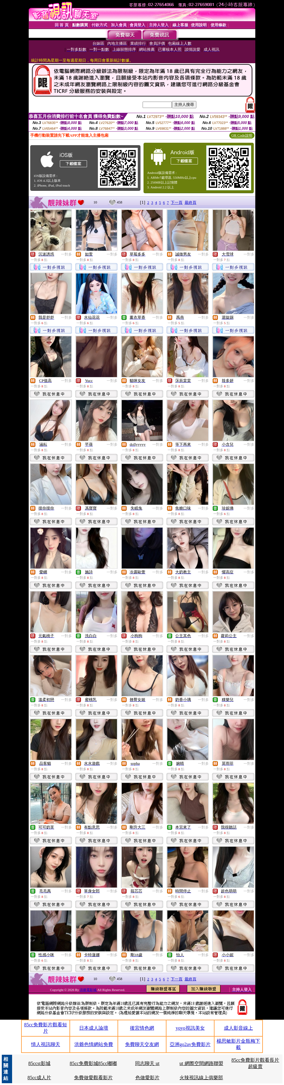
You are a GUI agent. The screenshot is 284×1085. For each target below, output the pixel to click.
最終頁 (190, 202)
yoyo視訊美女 (190, 1028)
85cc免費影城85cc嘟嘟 (93, 1063)
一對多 (66, 254)
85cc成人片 (39, 1077)
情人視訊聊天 (45, 1044)
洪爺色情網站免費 (93, 1044)
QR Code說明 (241, 135)
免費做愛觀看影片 (93, 1077)
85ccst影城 (39, 1063)
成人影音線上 (238, 1028)
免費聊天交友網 (142, 1044)
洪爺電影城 (88, 990)
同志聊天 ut (147, 1063)
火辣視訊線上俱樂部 (201, 1077)
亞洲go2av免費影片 (190, 1044)
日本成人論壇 (93, 1028)
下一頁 (176, 202)
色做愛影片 (147, 1077)
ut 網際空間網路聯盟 (201, 1063)
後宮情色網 (142, 1028)
